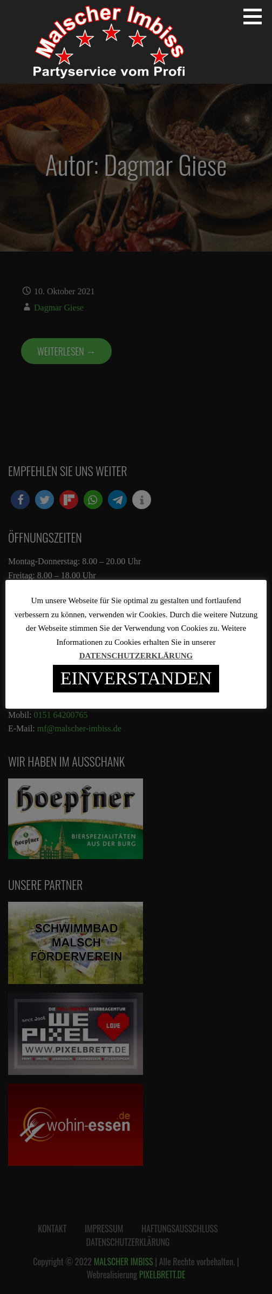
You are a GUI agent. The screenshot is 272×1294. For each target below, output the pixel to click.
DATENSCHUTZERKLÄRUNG (136, 655)
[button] (256, 16)
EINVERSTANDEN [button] (136, 678)
